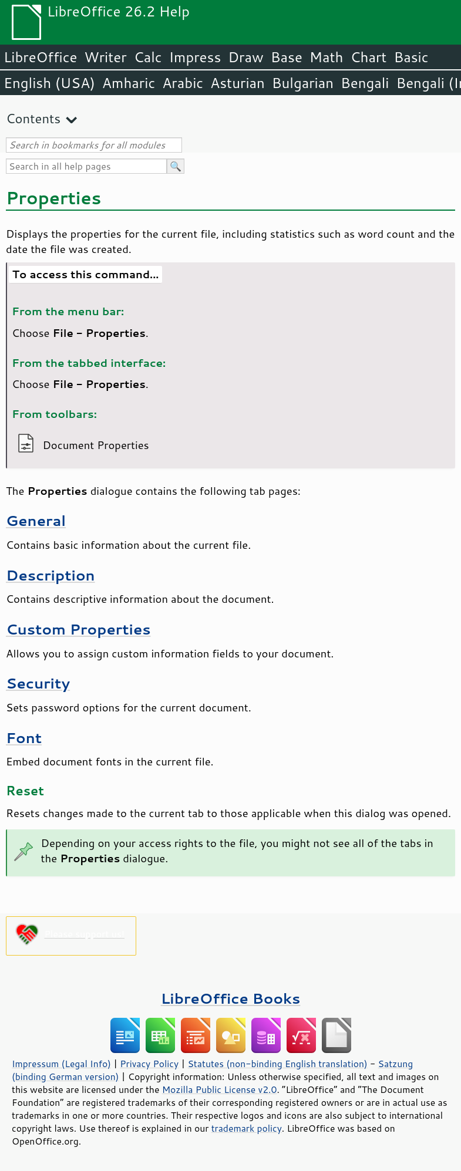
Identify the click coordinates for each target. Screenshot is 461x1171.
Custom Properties (78, 629)
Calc (148, 57)
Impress (195, 57)
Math (326, 57)
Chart (368, 57)
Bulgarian (303, 83)
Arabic (182, 83)
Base (286, 57)
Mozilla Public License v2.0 (219, 1089)
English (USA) (49, 83)
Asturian (237, 83)
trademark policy (246, 1128)
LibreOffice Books (231, 998)
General (36, 520)
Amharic (128, 83)
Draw (245, 57)
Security (38, 683)
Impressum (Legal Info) (61, 1063)
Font (24, 737)
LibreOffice (40, 57)
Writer (105, 57)
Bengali (365, 83)
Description (50, 575)
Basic (410, 57)
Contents (33, 118)
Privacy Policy (149, 1063)
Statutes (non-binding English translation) (277, 1063)
